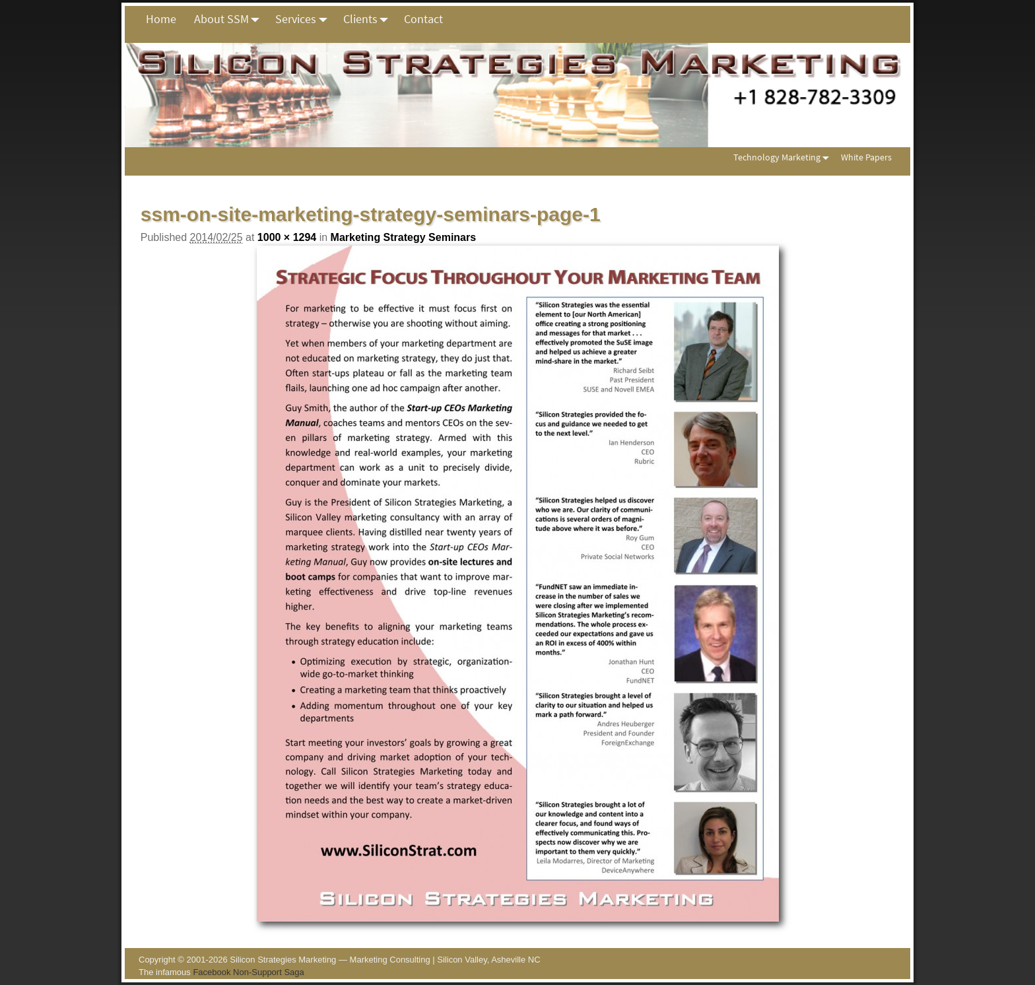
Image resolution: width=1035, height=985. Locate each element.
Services (304, 19)
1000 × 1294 (286, 237)
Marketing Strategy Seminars (404, 237)
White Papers (866, 157)
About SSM (230, 19)
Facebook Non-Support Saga (248, 972)
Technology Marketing (783, 157)
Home (161, 18)
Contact (423, 18)
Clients (369, 19)
